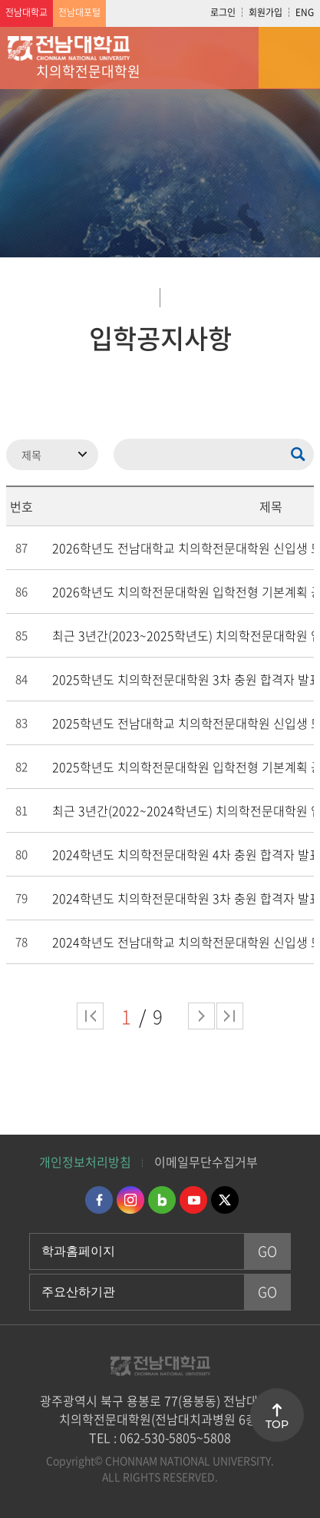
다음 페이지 (201, 1016)
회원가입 (265, 12)
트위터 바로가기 (225, 1200)
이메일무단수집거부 (206, 1161)
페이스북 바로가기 (99, 1200)
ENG (304, 12)
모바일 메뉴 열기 (289, 57)
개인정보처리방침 (85, 1161)
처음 (90, 1016)
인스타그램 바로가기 (130, 1200)
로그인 (223, 12)
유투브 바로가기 (193, 1200)
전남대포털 (79, 12)
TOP (277, 1424)
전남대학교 (26, 12)
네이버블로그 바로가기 (162, 1200)
